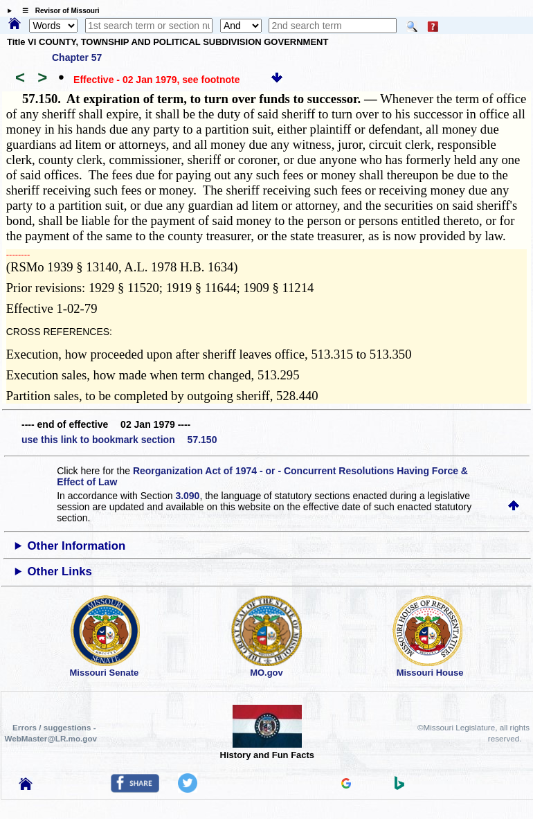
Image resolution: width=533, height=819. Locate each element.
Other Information (77, 545)
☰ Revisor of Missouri (57, 11)
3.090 (187, 495)
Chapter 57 (77, 57)
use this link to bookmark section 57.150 (119, 439)
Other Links (60, 571)
